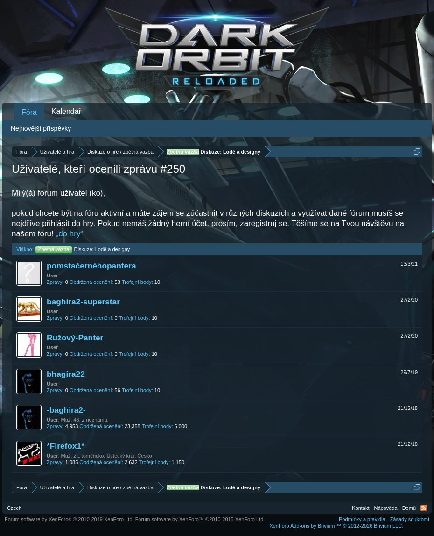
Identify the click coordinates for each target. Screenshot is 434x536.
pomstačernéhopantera (91, 265)
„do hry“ (70, 233)
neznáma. (97, 420)
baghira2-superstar (83, 301)
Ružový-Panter (75, 337)
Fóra (29, 112)
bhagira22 (66, 374)
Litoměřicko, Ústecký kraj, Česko (114, 455)
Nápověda (386, 508)
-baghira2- (66, 410)
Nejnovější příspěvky (41, 128)
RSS (423, 508)
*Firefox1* (65, 446)
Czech (14, 508)
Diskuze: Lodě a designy (82, 249)
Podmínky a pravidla (362, 519)
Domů (409, 508)
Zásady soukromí (409, 519)
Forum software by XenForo (69, 519)
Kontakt (360, 508)
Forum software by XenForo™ (200, 519)
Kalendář (66, 111)
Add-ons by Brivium (336, 526)
